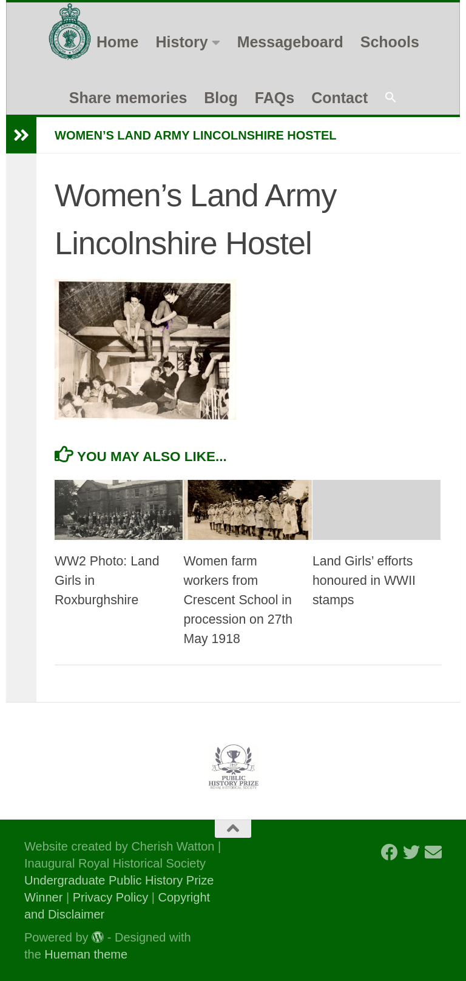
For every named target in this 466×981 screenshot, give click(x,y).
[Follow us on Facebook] (389, 852)
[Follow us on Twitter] (411, 852)
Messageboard (290, 41)
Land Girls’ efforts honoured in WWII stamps (364, 580)
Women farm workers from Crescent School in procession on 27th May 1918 (237, 600)
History (182, 41)
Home (117, 41)
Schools (389, 41)
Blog (221, 97)
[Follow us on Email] (433, 852)
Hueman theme (85, 954)
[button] (390, 98)
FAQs (274, 97)
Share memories (128, 97)
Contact (339, 97)
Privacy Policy (110, 897)
